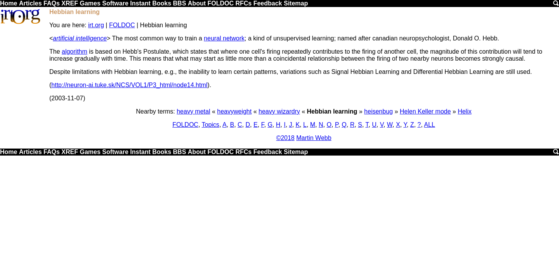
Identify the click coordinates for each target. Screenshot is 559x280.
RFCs (243, 3)
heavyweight (234, 111)
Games (90, 3)
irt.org (96, 25)
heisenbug (378, 111)
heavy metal (193, 111)
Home (8, 3)
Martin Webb (313, 138)
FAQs (51, 3)
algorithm (74, 51)
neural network (224, 38)
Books (161, 3)
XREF (69, 3)
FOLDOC (220, 3)
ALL (429, 124)
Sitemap (296, 3)
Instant (140, 3)
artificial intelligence (80, 38)
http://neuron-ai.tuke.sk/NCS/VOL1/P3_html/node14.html (129, 85)
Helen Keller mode (425, 111)
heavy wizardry (279, 111)
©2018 (285, 138)
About (197, 3)
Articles (30, 3)
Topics (210, 124)
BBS (179, 3)
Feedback (267, 3)
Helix (465, 111)
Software (115, 3)
